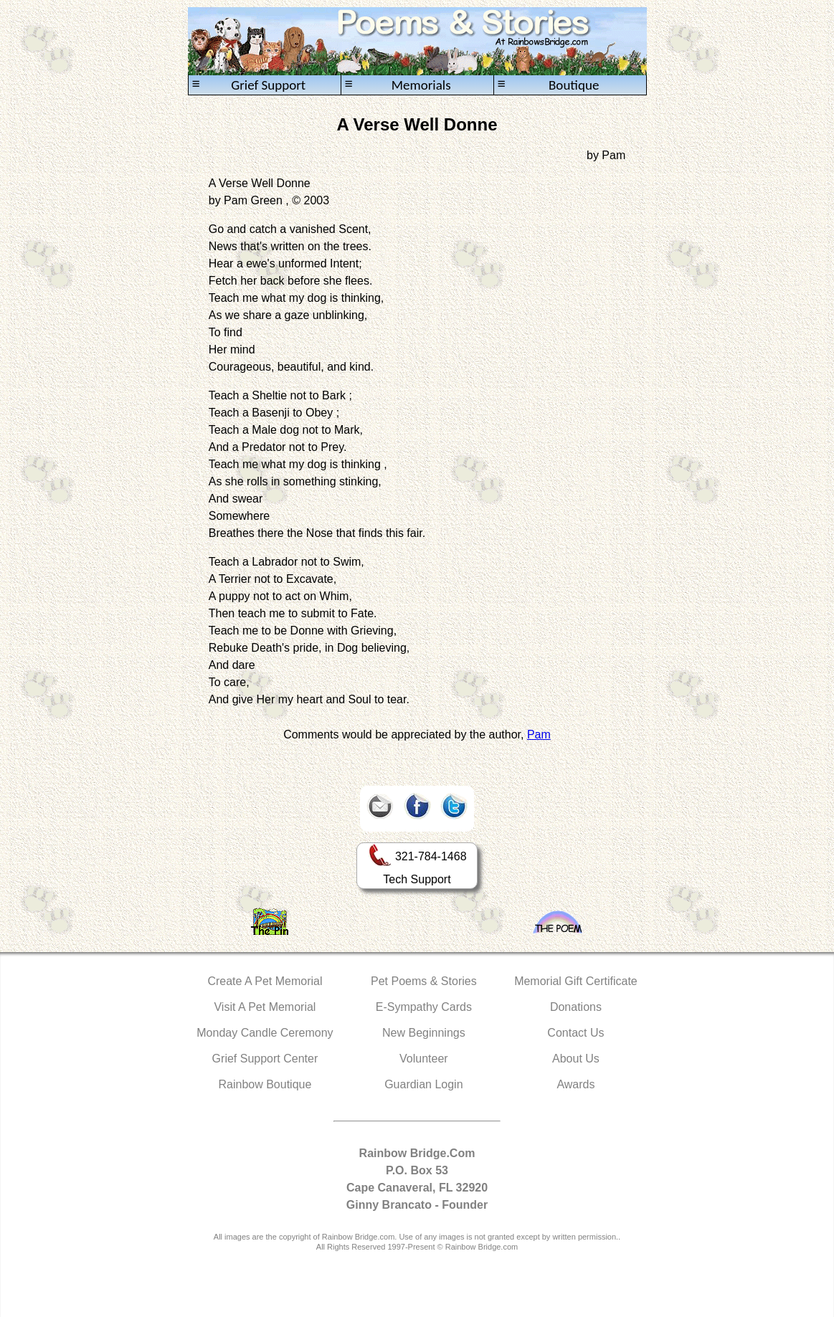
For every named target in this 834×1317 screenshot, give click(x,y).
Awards (575, 1084)
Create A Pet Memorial (264, 981)
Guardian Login (423, 1084)
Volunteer (423, 1058)
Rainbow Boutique (264, 1084)
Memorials (398, 85)
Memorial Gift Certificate (576, 981)
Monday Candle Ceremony (264, 1033)
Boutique (549, 85)
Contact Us (575, 1033)
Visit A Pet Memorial (265, 1007)
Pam (539, 734)
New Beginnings (423, 1033)
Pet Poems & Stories (424, 981)
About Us (576, 1058)
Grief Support (249, 85)
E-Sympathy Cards (424, 1007)
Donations (576, 1007)
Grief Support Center (265, 1058)
